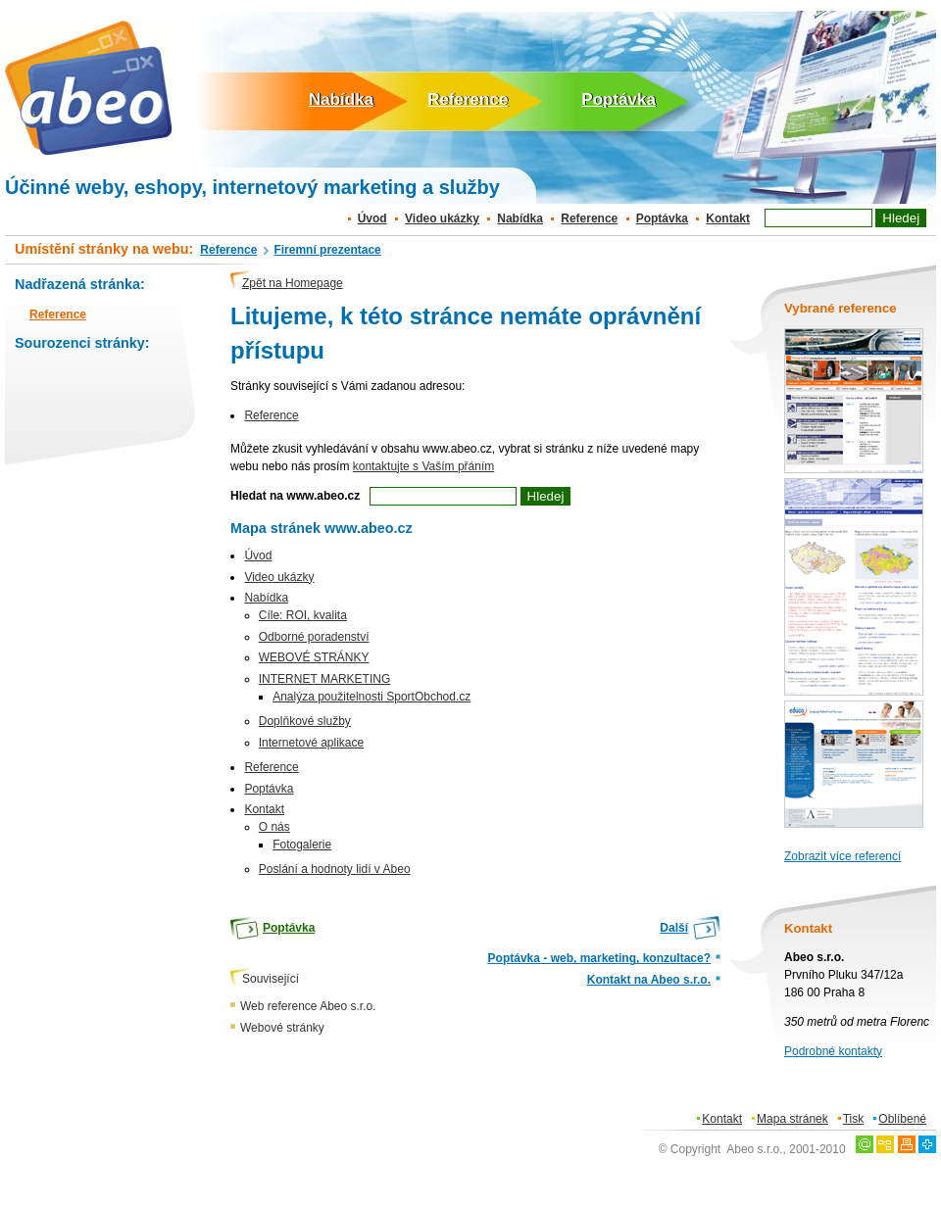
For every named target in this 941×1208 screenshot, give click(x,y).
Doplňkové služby (305, 721)
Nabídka (341, 99)
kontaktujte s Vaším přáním (424, 466)
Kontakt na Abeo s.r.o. (649, 980)
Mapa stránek (792, 1119)
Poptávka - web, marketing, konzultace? (599, 958)
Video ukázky (442, 218)
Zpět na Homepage (292, 283)
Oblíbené (902, 1119)
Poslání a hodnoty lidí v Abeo (335, 869)
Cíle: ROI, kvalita (303, 615)
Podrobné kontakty (833, 1051)
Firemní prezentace (326, 250)
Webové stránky (282, 1028)
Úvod (372, 218)
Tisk (854, 1119)
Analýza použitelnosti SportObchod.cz (371, 696)
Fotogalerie (301, 844)
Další (674, 928)
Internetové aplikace (311, 742)
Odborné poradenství (314, 637)
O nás (274, 827)
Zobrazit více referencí (842, 856)
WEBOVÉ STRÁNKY (314, 657)
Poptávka (618, 99)
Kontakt (728, 218)
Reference (467, 99)
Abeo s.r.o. (754, 1149)
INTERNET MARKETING (324, 679)
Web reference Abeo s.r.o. (308, 1006)
